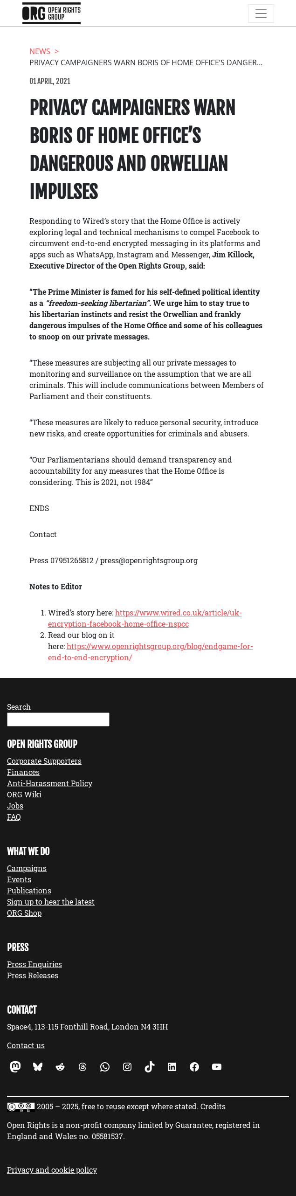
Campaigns (27, 868)
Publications (29, 890)
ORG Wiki (24, 794)
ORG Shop (24, 913)
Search (19, 707)
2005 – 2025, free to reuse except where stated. (118, 1106)
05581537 (107, 1136)
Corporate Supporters (44, 761)
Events (19, 879)
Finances (23, 772)
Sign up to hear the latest (51, 901)
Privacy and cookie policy (52, 1170)
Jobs (15, 805)
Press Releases (32, 975)
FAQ (14, 817)
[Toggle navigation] (261, 13)
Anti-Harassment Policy (49, 783)
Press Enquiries (34, 964)
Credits (213, 1106)
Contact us (26, 1045)
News (39, 51)
